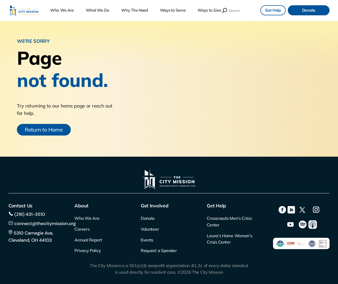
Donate (308, 10)
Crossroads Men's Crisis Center (229, 221)
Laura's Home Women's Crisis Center (229, 239)
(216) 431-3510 (29, 214)
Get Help (273, 10)
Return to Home (44, 129)
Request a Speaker (159, 250)
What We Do (97, 10)
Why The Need (134, 10)
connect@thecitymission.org (45, 223)
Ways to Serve (173, 10)
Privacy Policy (87, 250)
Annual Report (88, 240)
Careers (82, 229)
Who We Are (62, 10)
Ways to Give (209, 10)
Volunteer (150, 229)
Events (147, 240)
